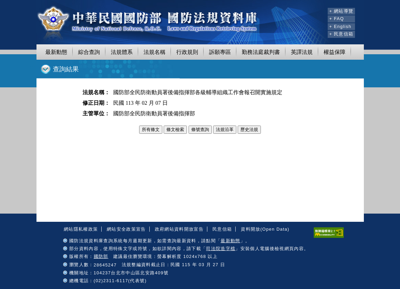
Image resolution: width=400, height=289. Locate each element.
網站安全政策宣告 (126, 229)
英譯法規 (302, 52)
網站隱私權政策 (81, 229)
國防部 (101, 256)
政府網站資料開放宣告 (179, 229)
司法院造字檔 (220, 248)
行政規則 (187, 52)
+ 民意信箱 (341, 34)
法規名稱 (154, 52)
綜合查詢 (89, 52)
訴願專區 (220, 52)
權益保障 (334, 52)
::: (321, 10)
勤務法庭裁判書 (261, 52)
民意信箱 (222, 229)
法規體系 (122, 52)
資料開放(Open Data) (265, 229)
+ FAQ (336, 18)
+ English (340, 26)
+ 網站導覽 (341, 11)
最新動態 (56, 52)
